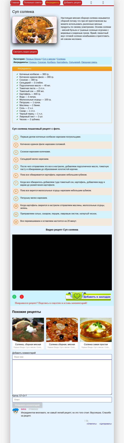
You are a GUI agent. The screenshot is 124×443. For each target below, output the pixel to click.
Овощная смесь (89, 62)
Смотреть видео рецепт (25, 52)
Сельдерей (74, 62)
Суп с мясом (49, 59)
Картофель (62, 62)
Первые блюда (33, 59)
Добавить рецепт (72, 2)
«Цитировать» (105, 424)
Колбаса (51, 62)
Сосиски (42, 62)
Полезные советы (33, 2)
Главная (15, 2)
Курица (32, 62)
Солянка (61, 59)
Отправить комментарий (27, 405)
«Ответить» (92, 424)
